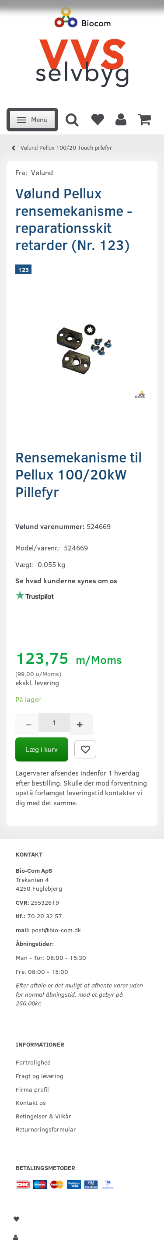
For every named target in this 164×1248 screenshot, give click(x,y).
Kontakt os (31, 1102)
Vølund (42, 172)
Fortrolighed (33, 1062)
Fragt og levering (39, 1075)
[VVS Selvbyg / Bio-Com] (82, 51)
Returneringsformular (46, 1129)
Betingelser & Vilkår (43, 1115)
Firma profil (32, 1089)
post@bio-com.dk (56, 929)
